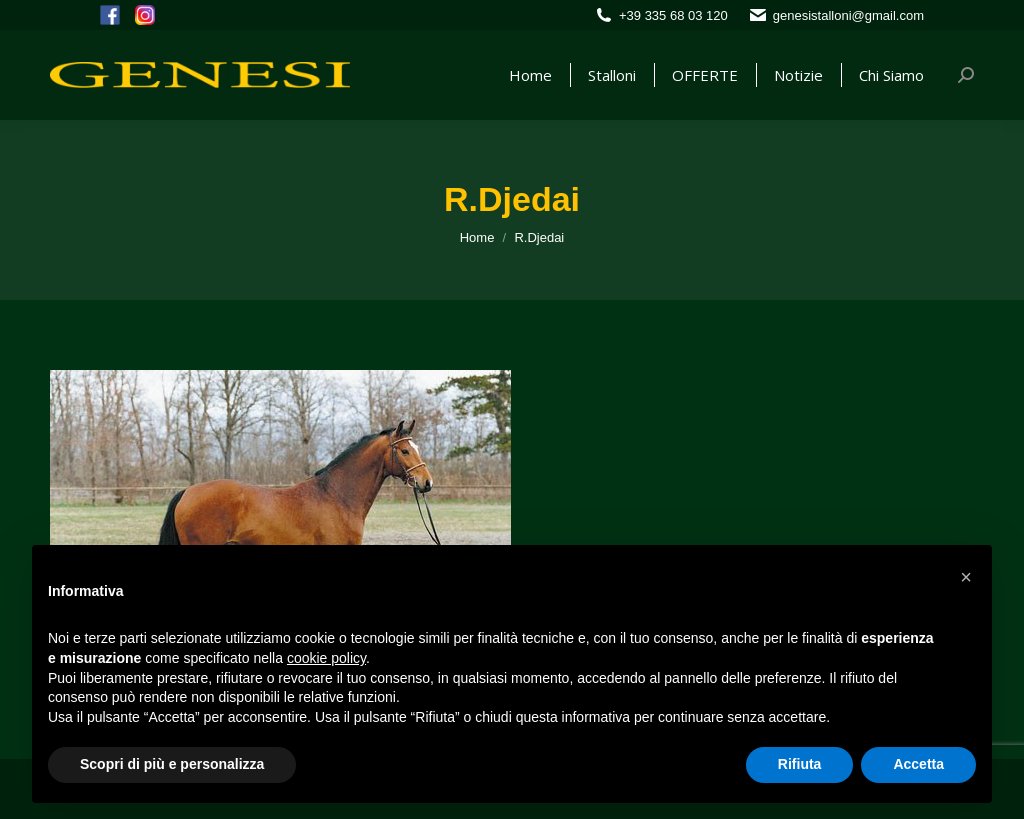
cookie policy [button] (326, 658)
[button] (966, 577)
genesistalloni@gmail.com (848, 15)
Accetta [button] (918, 764)
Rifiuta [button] (800, 764)
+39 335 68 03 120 (673, 15)
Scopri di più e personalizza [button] (172, 764)
